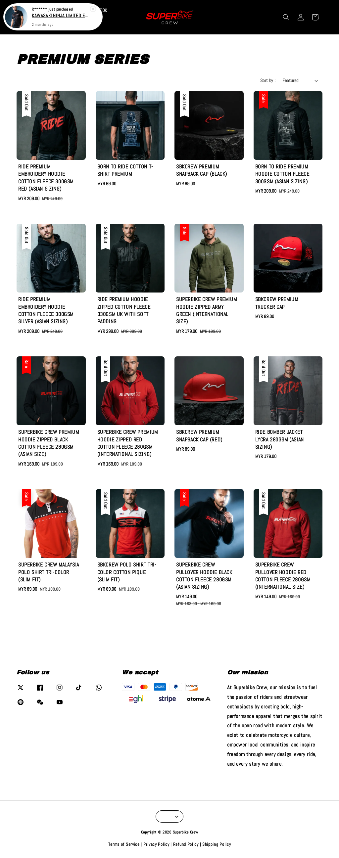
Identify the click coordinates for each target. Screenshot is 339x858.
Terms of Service (124, 844)
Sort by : (268, 80)
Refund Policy (186, 844)
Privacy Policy (156, 844)
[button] (286, 17)
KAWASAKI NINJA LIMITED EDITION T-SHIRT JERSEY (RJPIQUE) (61, 16)
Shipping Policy (216, 844)
